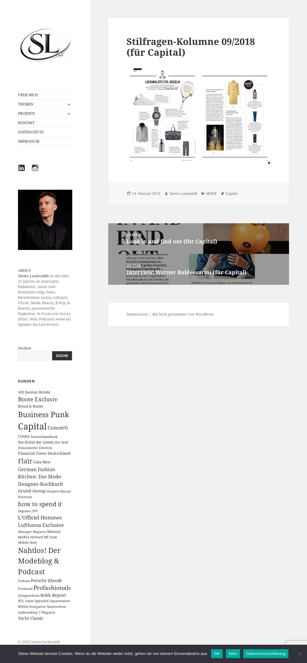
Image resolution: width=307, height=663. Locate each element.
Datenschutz (137, 314)
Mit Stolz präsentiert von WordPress (183, 314)
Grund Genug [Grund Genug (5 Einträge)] (32, 491)
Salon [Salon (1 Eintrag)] (29, 601)
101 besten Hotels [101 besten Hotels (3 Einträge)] (34, 392)
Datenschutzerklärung (265, 653)
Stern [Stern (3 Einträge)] (23, 606)
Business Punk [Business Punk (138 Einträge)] (43, 414)
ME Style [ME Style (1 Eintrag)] (50, 537)
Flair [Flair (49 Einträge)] (25, 460)
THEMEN (25, 104)
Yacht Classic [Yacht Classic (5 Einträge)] (30, 618)
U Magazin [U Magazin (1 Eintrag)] (46, 612)
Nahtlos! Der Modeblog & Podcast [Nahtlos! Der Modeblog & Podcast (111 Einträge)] (39, 561)
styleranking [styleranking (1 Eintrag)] (27, 612)
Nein (233, 653)
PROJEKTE (26, 113)
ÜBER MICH (28, 94)
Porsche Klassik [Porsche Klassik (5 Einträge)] (46, 580)
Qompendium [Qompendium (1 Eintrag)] (29, 595)
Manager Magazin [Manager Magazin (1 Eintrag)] (32, 532)
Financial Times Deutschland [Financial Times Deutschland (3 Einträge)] (44, 453)
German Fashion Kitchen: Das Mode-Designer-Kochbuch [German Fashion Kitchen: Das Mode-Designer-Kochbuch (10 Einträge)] (40, 476)
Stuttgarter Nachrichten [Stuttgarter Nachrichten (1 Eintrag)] (47, 607)
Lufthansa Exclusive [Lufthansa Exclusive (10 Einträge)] (41, 525)
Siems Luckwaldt (183, 193)
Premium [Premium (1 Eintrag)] (25, 589)
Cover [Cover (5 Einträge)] (24, 436)
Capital (231, 193)
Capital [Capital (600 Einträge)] (32, 426)
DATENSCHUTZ (31, 132)
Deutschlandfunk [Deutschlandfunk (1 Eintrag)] (44, 437)
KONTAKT (26, 122)
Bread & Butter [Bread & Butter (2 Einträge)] (30, 406)
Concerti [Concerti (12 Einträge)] (58, 427)
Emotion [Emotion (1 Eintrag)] (45, 448)
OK (217, 653)
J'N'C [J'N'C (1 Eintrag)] (34, 511)
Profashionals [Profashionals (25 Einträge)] (52, 588)
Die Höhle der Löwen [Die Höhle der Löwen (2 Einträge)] (36, 442)
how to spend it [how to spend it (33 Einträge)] (40, 504)
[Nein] (300, 654)
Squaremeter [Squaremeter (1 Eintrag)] (59, 601)
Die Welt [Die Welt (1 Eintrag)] (61, 442)
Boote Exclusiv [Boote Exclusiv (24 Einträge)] (38, 399)
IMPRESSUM (28, 141)
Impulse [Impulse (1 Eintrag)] (24, 511)
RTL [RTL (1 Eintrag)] (21, 601)
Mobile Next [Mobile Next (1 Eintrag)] (27, 542)
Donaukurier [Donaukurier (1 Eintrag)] (28, 448)
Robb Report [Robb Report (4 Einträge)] (53, 595)
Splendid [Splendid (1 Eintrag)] (41, 601)
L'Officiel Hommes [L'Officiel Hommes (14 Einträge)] (40, 517)
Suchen (24, 348)
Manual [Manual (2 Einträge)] (54, 531)
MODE (211, 193)
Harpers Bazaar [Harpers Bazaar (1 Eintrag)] (58, 491)
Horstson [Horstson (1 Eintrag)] (25, 497)
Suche (62, 355)
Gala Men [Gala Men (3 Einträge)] (41, 462)
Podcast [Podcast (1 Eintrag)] (24, 581)
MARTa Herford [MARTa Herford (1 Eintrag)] (30, 537)
